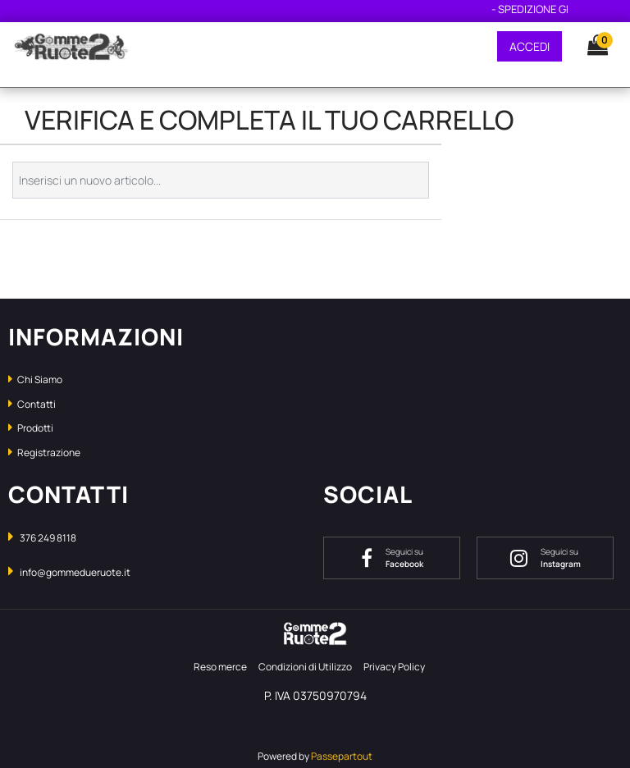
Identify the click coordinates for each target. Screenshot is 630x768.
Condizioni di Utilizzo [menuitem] (305, 667)
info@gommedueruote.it (75, 572)
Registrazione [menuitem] (44, 452)
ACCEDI (529, 46)
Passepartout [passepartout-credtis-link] (341, 756)
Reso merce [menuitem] (220, 667)
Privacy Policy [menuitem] (394, 667)
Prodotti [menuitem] (30, 428)
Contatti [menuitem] (32, 404)
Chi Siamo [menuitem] (35, 379)
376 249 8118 (48, 538)
